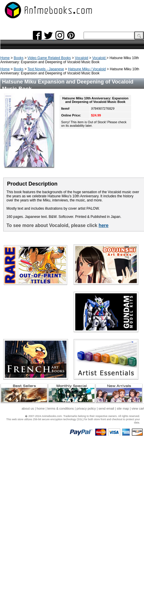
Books (18, 58)
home (41, 408)
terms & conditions (60, 408)
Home (5, 58)
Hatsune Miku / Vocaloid (87, 69)
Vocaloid (81, 58)
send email (106, 408)
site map (123, 408)
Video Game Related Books (49, 58)
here (104, 225)
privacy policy (86, 408)
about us (28, 408)
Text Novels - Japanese (46, 69)
